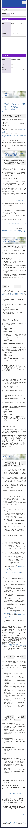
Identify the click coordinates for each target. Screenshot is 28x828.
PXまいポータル (16, 759)
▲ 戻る (24, 234)
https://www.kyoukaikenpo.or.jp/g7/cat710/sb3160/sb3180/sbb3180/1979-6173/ (15, 568)
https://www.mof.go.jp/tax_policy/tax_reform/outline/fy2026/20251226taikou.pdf (14, 131)
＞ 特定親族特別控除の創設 (20, 200)
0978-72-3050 (14, 64)
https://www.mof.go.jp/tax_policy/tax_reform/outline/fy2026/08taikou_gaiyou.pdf (14, 135)
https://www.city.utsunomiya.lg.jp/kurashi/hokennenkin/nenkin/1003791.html (14, 616)
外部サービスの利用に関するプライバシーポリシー (15, 822)
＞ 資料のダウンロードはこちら (14, 793)
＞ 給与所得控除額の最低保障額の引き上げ (17, 223)
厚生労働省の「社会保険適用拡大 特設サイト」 (14, 645)
